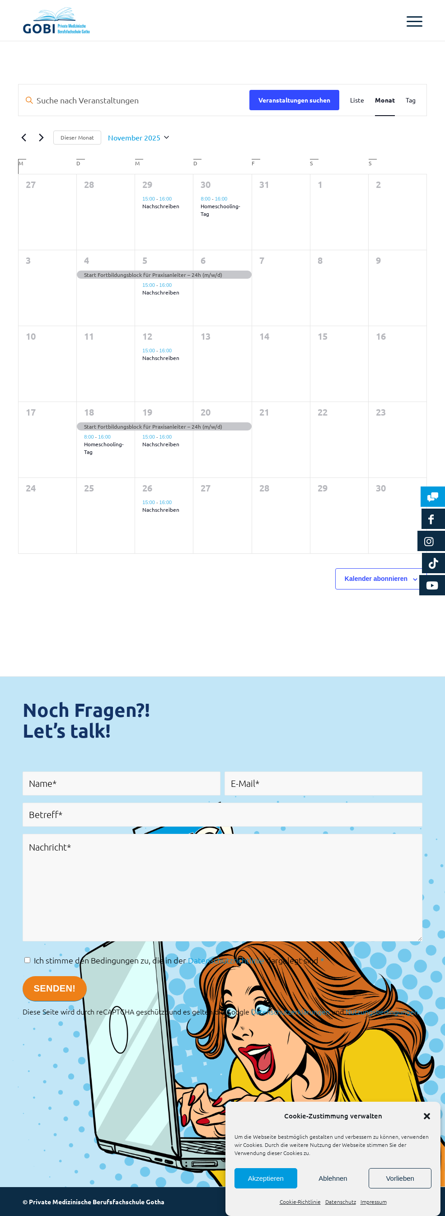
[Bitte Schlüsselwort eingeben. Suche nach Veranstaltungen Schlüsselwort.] (134, 100)
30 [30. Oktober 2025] (206, 184)
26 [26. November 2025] (147, 488)
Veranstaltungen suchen (294, 100)
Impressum (374, 1201)
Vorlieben (400, 1178)
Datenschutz (340, 1201)
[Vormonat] (23, 137)
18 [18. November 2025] (89, 412)
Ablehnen (333, 1178)
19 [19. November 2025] (147, 412)
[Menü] (410, 20)
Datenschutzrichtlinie (226, 960)
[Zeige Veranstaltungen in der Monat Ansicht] (385, 100)
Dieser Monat (77, 137)
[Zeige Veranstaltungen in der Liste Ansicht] (357, 100)
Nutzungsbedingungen (382, 1011)
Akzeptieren (266, 1178)
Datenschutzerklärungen (290, 1011)
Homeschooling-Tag (220, 209)
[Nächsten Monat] (41, 137)
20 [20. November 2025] (206, 412)
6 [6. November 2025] (203, 260)
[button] (426, 1116)
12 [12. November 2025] (147, 336)
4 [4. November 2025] (86, 260)
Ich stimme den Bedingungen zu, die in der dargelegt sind (179, 960)
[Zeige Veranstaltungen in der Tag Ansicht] (411, 100)
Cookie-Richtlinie (300, 1201)
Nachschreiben (160, 206)
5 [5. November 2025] (144, 260)
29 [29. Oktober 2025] (147, 184)
